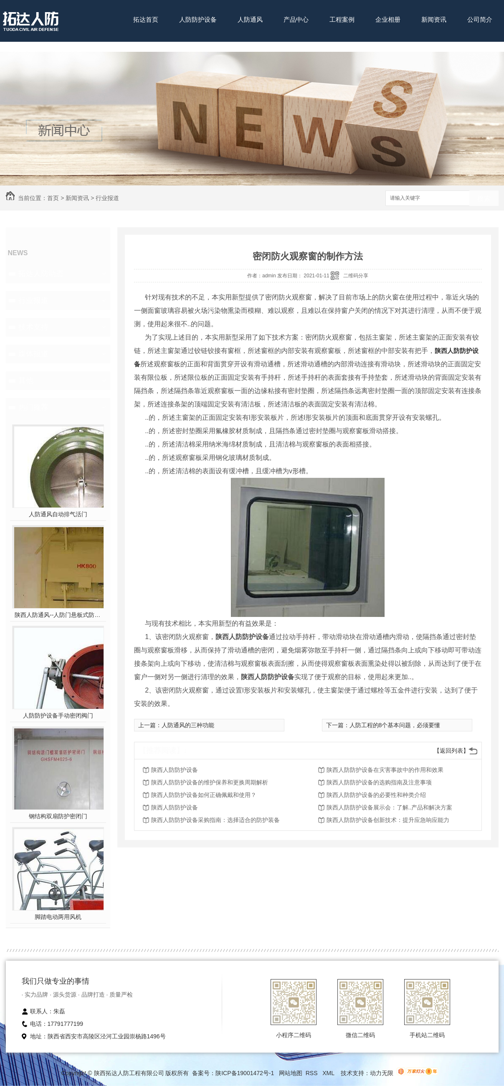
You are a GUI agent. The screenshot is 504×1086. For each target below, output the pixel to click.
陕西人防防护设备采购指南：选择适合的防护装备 (215, 820)
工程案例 (342, 19)
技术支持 (33, 327)
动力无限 (381, 1073)
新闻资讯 (433, 19)
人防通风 (250, 19)
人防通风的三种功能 (188, 725)
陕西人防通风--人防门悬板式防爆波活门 (58, 615)
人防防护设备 (198, 19)
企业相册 (387, 19)
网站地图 (290, 1073)
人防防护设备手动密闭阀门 (58, 715)
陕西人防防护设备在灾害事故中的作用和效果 (385, 769)
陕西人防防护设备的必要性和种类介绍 (376, 795)
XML (329, 1073)
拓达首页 (145, 19)
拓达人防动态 (40, 273)
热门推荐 (33, 407)
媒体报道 (33, 354)
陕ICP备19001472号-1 (244, 1073)
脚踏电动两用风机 (58, 916)
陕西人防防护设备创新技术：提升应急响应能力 (388, 820)
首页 (53, 198)
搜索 (484, 198)
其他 (25, 380)
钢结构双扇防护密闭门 (58, 816)
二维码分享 (355, 276)
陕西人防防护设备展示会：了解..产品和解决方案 (390, 807)
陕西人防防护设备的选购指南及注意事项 (379, 782)
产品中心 (296, 19)
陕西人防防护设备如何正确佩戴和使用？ (203, 795)
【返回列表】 (451, 750)
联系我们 (145, 45)
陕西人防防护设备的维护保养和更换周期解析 (209, 782)
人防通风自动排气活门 (58, 514)
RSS (312, 1073)
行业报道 (107, 198)
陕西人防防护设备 (174, 769)
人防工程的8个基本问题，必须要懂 (395, 725)
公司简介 (479, 19)
